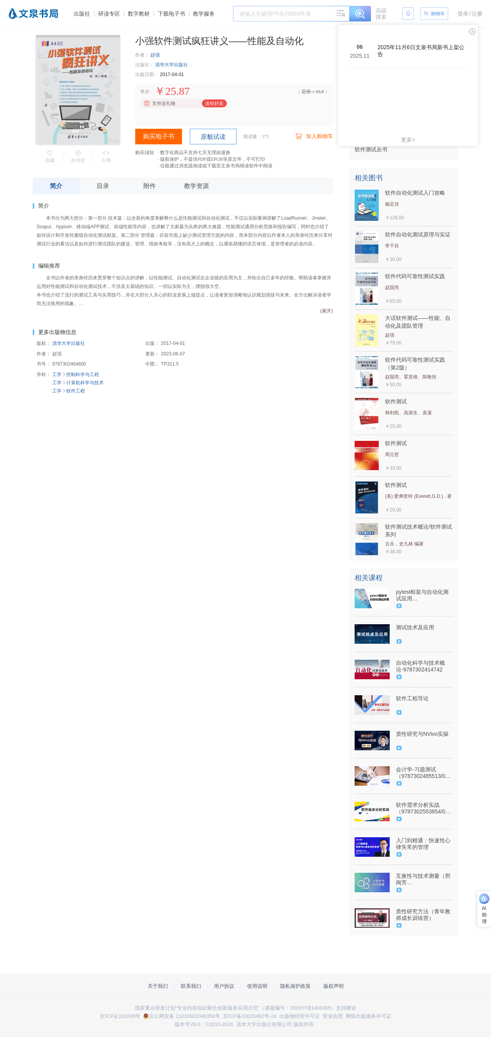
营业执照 (333, 1016)
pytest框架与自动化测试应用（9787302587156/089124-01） (423, 595)
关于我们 (158, 986)
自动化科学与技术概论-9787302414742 (420, 666)
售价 (145, 91)
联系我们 (191, 986)
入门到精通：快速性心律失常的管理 (423, 843)
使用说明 (257, 986)
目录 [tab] (103, 186)
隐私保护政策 (295, 986)
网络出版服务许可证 (368, 1016)
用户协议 (224, 986)
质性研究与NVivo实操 (422, 734)
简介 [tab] (56, 186)
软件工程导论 (412, 698)
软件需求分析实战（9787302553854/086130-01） (423, 808)
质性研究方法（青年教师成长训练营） (423, 914)
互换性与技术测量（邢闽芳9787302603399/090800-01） (424, 879)
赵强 (155, 55)
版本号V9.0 (187, 1024)
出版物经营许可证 (299, 1016)
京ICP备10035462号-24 (249, 1016)
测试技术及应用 (415, 627)
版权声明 (333, 986)
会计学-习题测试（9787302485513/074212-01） (423, 773)
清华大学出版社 (171, 64)
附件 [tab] (149, 186)
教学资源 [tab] (196, 186)
